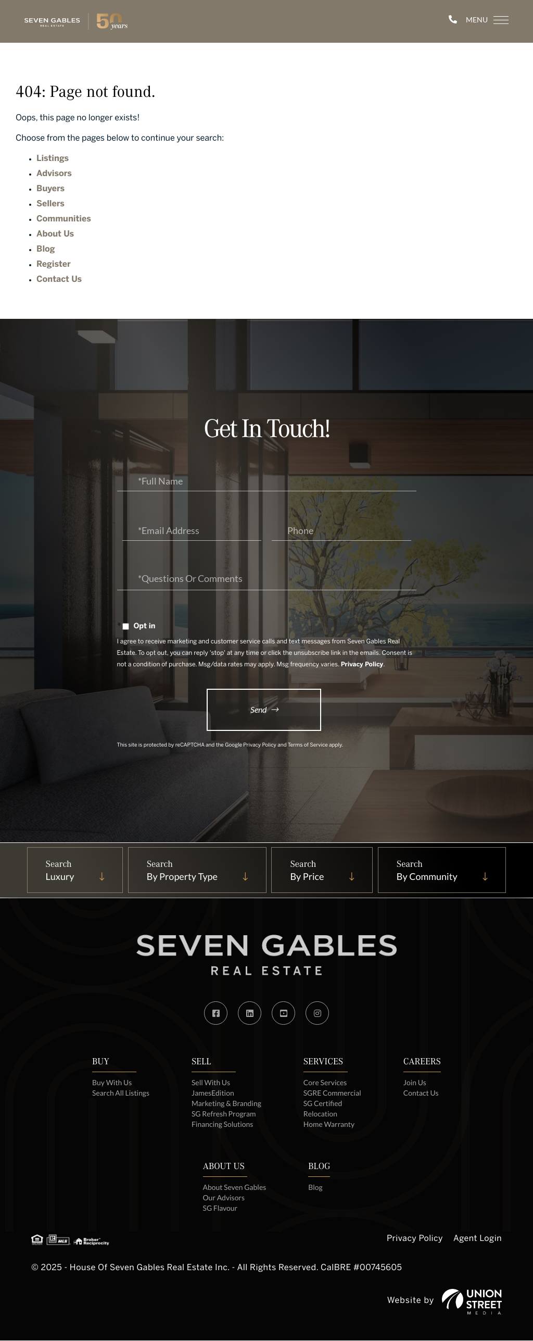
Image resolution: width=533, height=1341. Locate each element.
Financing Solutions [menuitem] (222, 1124)
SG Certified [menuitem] (322, 1103)
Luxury (58, 877)
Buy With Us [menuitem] (112, 1082)
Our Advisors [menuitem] (223, 1198)
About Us (55, 235)
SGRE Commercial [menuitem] (332, 1093)
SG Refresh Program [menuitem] (224, 1114)
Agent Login (477, 1240)
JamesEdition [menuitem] (213, 1093)
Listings (52, 159)
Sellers (50, 204)
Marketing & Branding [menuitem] (227, 1103)
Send (258, 709)
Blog (45, 250)
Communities (63, 219)
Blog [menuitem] (316, 1187)
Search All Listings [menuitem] (120, 1093)
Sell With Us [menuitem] (211, 1082)
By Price (307, 877)
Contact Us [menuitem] (421, 1093)
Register (53, 265)
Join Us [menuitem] (415, 1082)
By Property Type (181, 877)
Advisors (54, 174)
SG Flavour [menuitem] (219, 1208)
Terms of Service (308, 746)
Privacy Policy (362, 665)
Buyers (50, 189)
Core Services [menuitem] (325, 1082)
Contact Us (59, 280)
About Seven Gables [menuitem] (234, 1187)
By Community (428, 877)
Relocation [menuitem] (320, 1114)
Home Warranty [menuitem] (329, 1124)
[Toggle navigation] (481, 20)
